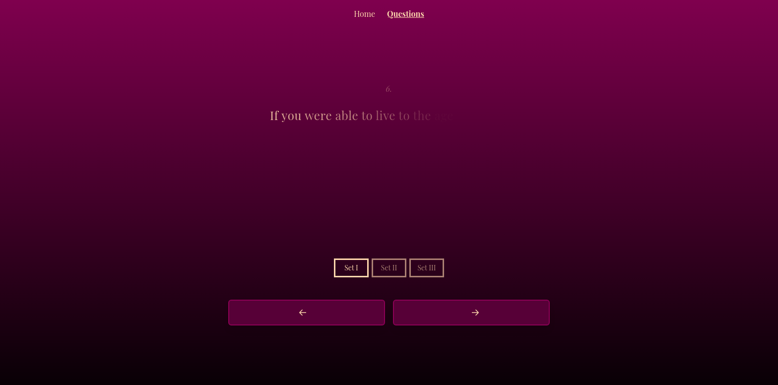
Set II (389, 267)
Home (364, 13)
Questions (405, 13)
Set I (351, 267)
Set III (426, 267)
